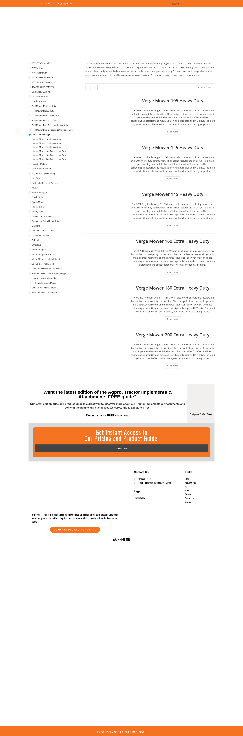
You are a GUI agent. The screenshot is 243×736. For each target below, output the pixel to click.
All (212, 87)
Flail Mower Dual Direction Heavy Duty (50, 125)
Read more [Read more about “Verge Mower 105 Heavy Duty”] (172, 131)
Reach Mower (38, 202)
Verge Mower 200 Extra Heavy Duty (173, 335)
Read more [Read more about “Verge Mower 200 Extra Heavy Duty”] (172, 365)
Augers (35, 187)
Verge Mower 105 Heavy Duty (172, 101)
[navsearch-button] (210, 31)
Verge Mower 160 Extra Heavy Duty (173, 241)
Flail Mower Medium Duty (44, 106)
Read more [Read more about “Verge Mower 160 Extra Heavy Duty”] (172, 272)
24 (209, 87)
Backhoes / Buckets (41, 91)
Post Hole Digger (40, 192)
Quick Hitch (37, 197)
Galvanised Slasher (41, 235)
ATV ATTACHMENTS (41, 63)
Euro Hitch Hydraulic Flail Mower (47, 268)
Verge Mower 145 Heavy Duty (172, 194)
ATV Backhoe (38, 68)
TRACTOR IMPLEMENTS (43, 87)
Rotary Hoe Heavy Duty (43, 216)
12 (205, 87)
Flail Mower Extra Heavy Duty (45, 115)
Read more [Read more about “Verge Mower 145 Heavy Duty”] (172, 225)
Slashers (36, 225)
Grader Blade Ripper (41, 168)
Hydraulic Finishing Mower (44, 282)
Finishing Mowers (40, 101)
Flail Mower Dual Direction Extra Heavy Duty (52, 129)
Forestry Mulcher (40, 163)
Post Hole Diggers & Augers (44, 183)
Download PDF (121, 448)
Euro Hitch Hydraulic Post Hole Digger (49, 273)
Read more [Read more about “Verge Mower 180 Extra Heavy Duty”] (172, 319)
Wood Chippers (39, 249)
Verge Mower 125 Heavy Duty (172, 147)
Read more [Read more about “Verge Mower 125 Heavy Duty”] (172, 178)
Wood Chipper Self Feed (43, 254)
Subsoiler (36, 240)
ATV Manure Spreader (42, 82)
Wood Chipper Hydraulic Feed (46, 259)
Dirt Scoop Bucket (40, 96)
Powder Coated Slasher (43, 230)
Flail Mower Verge (41, 134)
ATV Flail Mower (39, 72)
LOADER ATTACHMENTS (43, 263)
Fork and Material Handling (44, 278)
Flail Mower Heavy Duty (43, 110)
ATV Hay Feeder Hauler (42, 77)
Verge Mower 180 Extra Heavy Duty (173, 288)
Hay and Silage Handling (43, 173)
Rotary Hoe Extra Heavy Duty (45, 221)
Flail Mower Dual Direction (44, 120)
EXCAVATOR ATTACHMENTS (45, 287)
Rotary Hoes (37, 211)
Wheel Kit (36, 244)
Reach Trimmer (39, 206)
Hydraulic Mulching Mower (44, 292)
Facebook (175, 3)
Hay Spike (36, 178)
